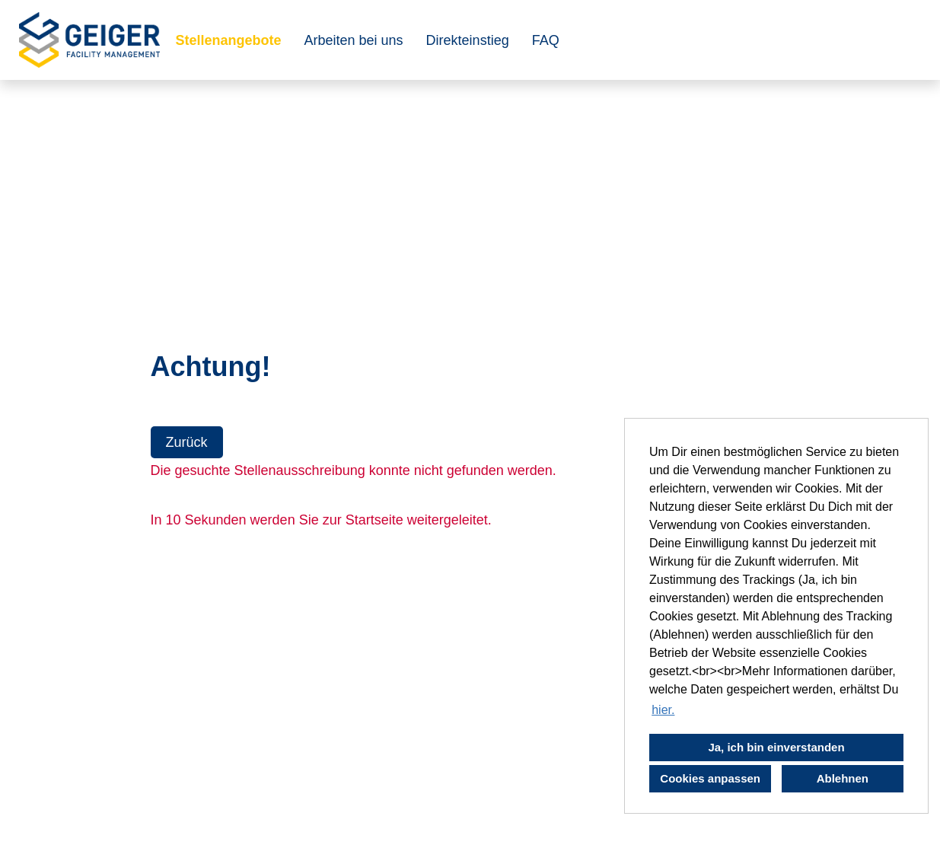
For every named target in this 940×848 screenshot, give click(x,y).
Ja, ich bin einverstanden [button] (776, 747)
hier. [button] (663, 709)
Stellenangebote (228, 40)
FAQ (545, 40)
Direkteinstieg (467, 40)
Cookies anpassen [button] (710, 778)
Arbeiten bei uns (353, 40)
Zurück (187, 442)
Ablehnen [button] (842, 778)
